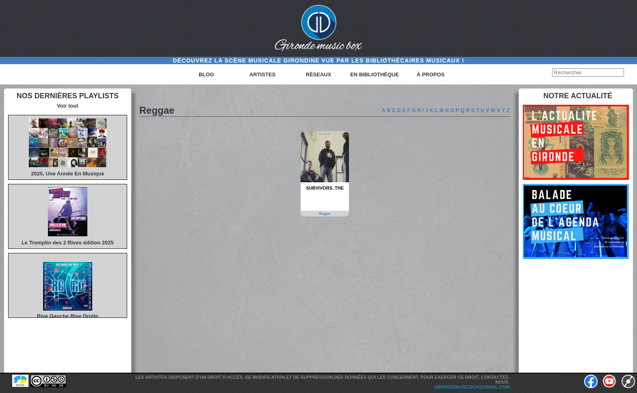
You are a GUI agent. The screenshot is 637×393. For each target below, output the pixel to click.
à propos (431, 74)
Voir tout (67, 106)
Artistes (262, 74)
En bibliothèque (374, 74)
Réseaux (319, 74)
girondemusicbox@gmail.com (472, 386)
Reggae (325, 214)
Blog (206, 74)
